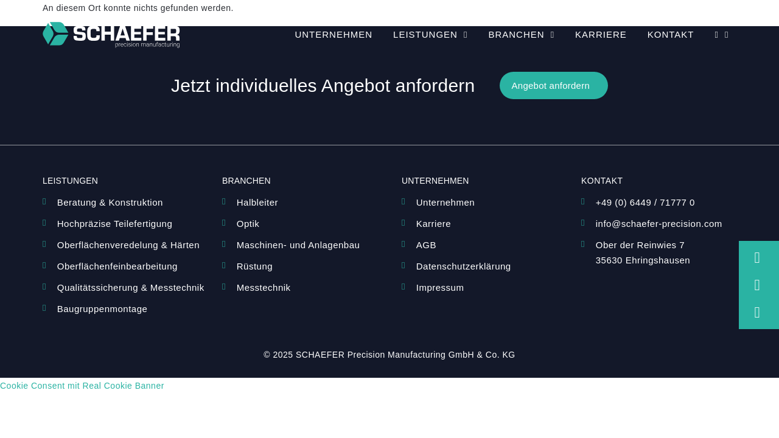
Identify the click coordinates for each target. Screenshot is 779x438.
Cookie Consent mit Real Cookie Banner (82, 386)
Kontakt (671, 34)
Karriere (601, 34)
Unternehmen (333, 34)
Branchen (521, 35)
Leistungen (430, 35)
